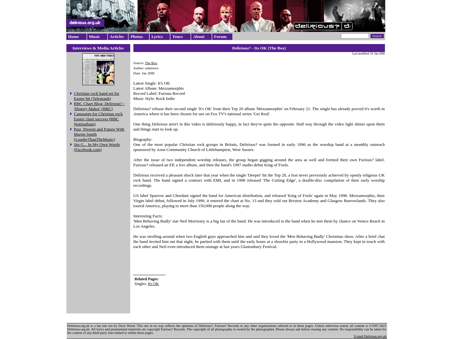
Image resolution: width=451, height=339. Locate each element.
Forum (220, 36)
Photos (137, 36)
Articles (117, 36)
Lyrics (157, 36)
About (199, 36)
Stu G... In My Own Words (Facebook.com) (97, 147)
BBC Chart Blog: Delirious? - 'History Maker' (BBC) (99, 106)
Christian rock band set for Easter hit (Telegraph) (96, 96)
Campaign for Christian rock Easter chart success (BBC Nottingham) (98, 118)
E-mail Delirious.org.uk (370, 336)
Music (94, 36)
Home (73, 36)
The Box (151, 63)
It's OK (153, 284)
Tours (177, 36)
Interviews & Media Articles (98, 48)
